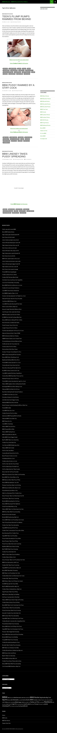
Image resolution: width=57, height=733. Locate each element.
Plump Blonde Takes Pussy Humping (10, 623)
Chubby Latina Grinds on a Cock (9, 461)
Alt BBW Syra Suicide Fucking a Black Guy (11, 317)
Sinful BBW (42, 136)
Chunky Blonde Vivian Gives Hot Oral (11, 365)
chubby (35, 699)
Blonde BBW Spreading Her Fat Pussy (11, 501)
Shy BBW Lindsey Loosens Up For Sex (10, 370)
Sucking (20, 140)
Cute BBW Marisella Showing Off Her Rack (12, 303)
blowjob (15, 700)
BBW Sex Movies (6, 720)
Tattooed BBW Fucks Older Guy (9, 418)
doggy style (21, 702)
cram (29, 68)
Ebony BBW (26, 702)
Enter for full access (19, 63)
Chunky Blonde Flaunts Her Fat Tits (10, 453)
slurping (12, 706)
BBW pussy (5, 137)
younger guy (6, 142)
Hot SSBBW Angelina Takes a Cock (10, 293)
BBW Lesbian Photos (45, 117)
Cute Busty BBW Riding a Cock (9, 301)
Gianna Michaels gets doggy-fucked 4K (11, 264)
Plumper (36, 704)
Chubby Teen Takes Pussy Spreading (10, 525)
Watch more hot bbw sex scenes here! (19, 59)
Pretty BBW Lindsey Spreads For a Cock (11, 362)
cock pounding (49, 699)
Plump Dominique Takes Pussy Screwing (11, 610)
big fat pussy (19, 209)
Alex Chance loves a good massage (10, 269)
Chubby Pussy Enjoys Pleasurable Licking (11, 661)
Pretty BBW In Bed (6, 407)
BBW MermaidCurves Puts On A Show (11, 314)
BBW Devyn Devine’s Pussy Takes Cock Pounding (13, 474)
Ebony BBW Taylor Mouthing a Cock (10, 357)
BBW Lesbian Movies (45, 114)
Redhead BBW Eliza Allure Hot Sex (10, 402)
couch (24, 68)
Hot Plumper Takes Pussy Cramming (10, 498)
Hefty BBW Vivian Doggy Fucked (9, 437)
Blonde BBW (10, 699)
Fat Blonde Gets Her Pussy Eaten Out (10, 343)
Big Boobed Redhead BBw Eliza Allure (11, 359)
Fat (29, 702)
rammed (5, 73)
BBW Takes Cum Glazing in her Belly (10, 647)
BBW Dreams (10, 697)
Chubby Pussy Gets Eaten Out (9, 442)
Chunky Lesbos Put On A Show (9, 346)
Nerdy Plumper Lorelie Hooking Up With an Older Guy (14, 405)
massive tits (22, 211)
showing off (12, 73)
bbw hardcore (27, 697)
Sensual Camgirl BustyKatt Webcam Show (12, 309)
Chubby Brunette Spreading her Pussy (11, 642)
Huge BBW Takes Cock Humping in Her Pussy (12, 629)
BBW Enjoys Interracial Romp (9, 653)
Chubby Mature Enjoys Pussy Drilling (10, 602)
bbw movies (4, 728)
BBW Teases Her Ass (7, 421)
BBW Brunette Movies (7, 13)
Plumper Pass (41, 704)
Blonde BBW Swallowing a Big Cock (10, 517)
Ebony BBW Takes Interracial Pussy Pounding (12, 634)
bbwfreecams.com (19, 697)
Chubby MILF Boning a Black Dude (10, 277)
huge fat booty (29, 70)
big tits (4, 700)
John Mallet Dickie (16, 22)
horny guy (21, 70)
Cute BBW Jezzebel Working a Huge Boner (12, 373)
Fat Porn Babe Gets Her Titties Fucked (11, 469)
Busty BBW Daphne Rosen (8, 232)
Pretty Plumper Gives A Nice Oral (10, 325)
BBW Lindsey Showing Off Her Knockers (11, 354)
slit (10, 706)
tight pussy (27, 73)
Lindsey (16, 211)
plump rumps (17, 72)
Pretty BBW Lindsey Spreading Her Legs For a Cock (14, 381)
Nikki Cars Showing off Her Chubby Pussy (12, 493)
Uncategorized (43, 138)
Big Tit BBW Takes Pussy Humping (10, 549)
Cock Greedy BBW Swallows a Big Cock (11, 666)
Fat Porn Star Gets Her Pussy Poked (10, 463)
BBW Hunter (11, 209)
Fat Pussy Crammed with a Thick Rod (10, 597)
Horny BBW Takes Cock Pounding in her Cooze (13, 519)
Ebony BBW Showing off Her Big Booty (11, 503)
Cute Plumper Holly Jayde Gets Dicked (11, 311)
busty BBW (29, 700)
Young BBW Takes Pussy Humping (10, 639)
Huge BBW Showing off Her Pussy (10, 527)
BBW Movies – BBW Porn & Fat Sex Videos (15, 2)
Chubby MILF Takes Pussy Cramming (10, 565)
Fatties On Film (43, 130)
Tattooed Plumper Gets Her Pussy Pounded (12, 298)
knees (22, 139)
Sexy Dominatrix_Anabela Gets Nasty (10, 322)
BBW (4, 697)
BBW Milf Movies (44, 120)
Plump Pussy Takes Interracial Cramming (11, 543)
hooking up (6, 139)
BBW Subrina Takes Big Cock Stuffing (10, 594)
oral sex (32, 704)
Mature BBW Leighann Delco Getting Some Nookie (14, 383)
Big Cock (5, 68)
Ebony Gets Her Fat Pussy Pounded (10, 471)
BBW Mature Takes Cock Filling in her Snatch (12, 581)
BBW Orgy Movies (44, 122)
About (3, 715)
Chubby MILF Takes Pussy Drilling (10, 578)
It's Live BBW (43, 133)
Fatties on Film (28, 137)
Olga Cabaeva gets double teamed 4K (10, 234)
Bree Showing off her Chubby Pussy (10, 533)
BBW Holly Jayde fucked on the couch (11, 258)
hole (53, 702)
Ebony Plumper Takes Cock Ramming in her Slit (13, 495)
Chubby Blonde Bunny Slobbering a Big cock (12, 650)
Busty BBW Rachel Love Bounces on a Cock (12, 285)
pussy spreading (7, 212)
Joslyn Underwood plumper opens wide (11, 261)
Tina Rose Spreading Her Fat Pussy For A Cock (13, 330)
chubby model (13, 137)
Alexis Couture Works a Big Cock (9, 306)
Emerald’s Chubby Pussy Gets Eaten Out (11, 613)
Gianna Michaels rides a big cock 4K (10, 250)
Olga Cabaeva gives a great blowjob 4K (11, 253)
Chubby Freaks (12, 68)
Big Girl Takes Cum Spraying (8, 655)
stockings (16, 706)
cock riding (4, 702)
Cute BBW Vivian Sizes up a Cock (9, 394)
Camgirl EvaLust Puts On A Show (9, 327)
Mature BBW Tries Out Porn (8, 426)
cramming (21, 137)
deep (16, 702)
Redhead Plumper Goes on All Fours (10, 378)
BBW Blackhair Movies (45, 98)
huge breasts (9, 704)
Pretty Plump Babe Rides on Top (9, 506)
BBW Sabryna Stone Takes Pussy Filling (11, 479)
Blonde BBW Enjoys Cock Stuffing (10, 637)
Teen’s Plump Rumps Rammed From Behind (16, 17)
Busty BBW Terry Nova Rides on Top (10, 477)
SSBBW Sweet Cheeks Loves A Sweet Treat (12, 338)
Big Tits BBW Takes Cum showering (10, 439)
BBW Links (4, 717)
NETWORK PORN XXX (9, 728)
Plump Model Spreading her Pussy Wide (11, 538)
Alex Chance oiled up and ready (9, 248)
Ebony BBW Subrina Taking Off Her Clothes (12, 319)
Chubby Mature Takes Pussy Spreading (11, 607)
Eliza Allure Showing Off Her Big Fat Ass (11, 367)
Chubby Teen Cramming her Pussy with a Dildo (13, 530)
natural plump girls (8, 72)
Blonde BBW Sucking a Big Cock (9, 658)
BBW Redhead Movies (45, 125)
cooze (19, 68)
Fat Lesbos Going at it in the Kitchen (10, 397)
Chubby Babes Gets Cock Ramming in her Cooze (13, 575)
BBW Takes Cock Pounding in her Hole (11, 573)
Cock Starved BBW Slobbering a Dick (10, 445)
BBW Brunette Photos (45, 106)
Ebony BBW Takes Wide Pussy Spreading (11, 663)
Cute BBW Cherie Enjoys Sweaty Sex (10, 290)
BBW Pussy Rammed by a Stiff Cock (18, 86)
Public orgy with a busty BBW (9, 229)
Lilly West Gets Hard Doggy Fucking (10, 399)
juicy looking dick (15, 139)
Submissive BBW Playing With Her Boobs (11, 415)
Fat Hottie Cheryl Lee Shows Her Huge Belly (12, 280)
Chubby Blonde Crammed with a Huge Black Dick (13, 621)
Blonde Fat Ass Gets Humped (9, 514)
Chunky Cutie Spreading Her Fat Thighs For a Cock (14, 296)
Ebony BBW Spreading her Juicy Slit (10, 482)
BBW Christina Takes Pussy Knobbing (10, 554)
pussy (33, 72)
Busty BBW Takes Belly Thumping (10, 570)
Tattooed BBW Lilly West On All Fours (11, 389)
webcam (25, 706)
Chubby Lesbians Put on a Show (9, 274)
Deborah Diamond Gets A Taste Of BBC (11, 333)
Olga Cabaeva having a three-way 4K (10, 245)
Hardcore (48, 702)
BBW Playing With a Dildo (8, 429)
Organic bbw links (6, 723)
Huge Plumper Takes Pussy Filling (10, 591)
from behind (6, 70)
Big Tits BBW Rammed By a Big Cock (10, 586)
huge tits (14, 704)
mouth (25, 704)
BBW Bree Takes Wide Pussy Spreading (11, 511)
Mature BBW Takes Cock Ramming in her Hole (12, 509)
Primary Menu (55, 2)
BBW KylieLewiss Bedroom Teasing (10, 335)
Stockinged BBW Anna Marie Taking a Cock (12, 386)
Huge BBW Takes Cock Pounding (9, 535)
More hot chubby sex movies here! (19, 128)
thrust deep (19, 73)
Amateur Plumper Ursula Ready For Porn (11, 351)
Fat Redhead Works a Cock (8, 458)
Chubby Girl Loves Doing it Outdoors (10, 288)
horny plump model (7, 211)
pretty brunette (26, 72)
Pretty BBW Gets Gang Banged (9, 272)
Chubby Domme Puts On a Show (9, 413)
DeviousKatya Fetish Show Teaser (10, 349)
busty (24, 700)
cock (45, 699)
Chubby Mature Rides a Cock (9, 557)
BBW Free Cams (44, 109)
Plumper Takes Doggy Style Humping (10, 631)
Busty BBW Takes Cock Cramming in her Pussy (13, 605)
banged (5, 209)
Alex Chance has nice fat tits (8, 256)
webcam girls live (20, 728)
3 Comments (28, 159)
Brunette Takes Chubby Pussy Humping (11, 645)
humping (18, 704)
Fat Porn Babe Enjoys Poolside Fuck (10, 466)
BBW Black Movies (44, 96)
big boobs (43, 697)
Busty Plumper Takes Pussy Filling (10, 541)
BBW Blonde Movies (7, 82)
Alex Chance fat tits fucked (8, 237)
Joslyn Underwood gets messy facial (10, 240)
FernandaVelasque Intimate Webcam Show (12, 341)
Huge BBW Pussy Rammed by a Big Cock (11, 567)
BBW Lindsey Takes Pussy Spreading (14, 155)
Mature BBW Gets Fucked (8, 447)
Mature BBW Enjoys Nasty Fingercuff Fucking (12, 599)
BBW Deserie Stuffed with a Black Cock (11, 487)
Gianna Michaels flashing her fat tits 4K (11, 242)
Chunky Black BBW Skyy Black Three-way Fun (12, 375)
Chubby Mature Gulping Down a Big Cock (11, 589)
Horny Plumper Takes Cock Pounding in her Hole (13, 559)
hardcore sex (14, 70)
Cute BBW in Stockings (7, 423)
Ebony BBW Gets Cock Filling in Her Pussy (12, 626)
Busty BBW (42, 128)
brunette (20, 699)
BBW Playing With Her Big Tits (9, 434)
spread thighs (6, 140)
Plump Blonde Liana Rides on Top (10, 490)
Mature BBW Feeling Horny (8, 431)
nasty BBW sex (30, 211)
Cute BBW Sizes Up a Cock (8, 410)
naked (29, 704)
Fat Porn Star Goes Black (8, 450)
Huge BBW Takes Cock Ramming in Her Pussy (12, 618)
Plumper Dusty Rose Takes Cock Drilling (11, 485)
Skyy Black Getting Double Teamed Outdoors (12, 391)
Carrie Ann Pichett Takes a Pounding (10, 282)
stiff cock (14, 140)
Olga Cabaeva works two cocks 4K (10, 266)
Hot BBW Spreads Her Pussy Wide (10, 583)
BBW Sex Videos (15, 728)
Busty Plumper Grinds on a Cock (9, 455)
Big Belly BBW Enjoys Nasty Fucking (10, 546)
